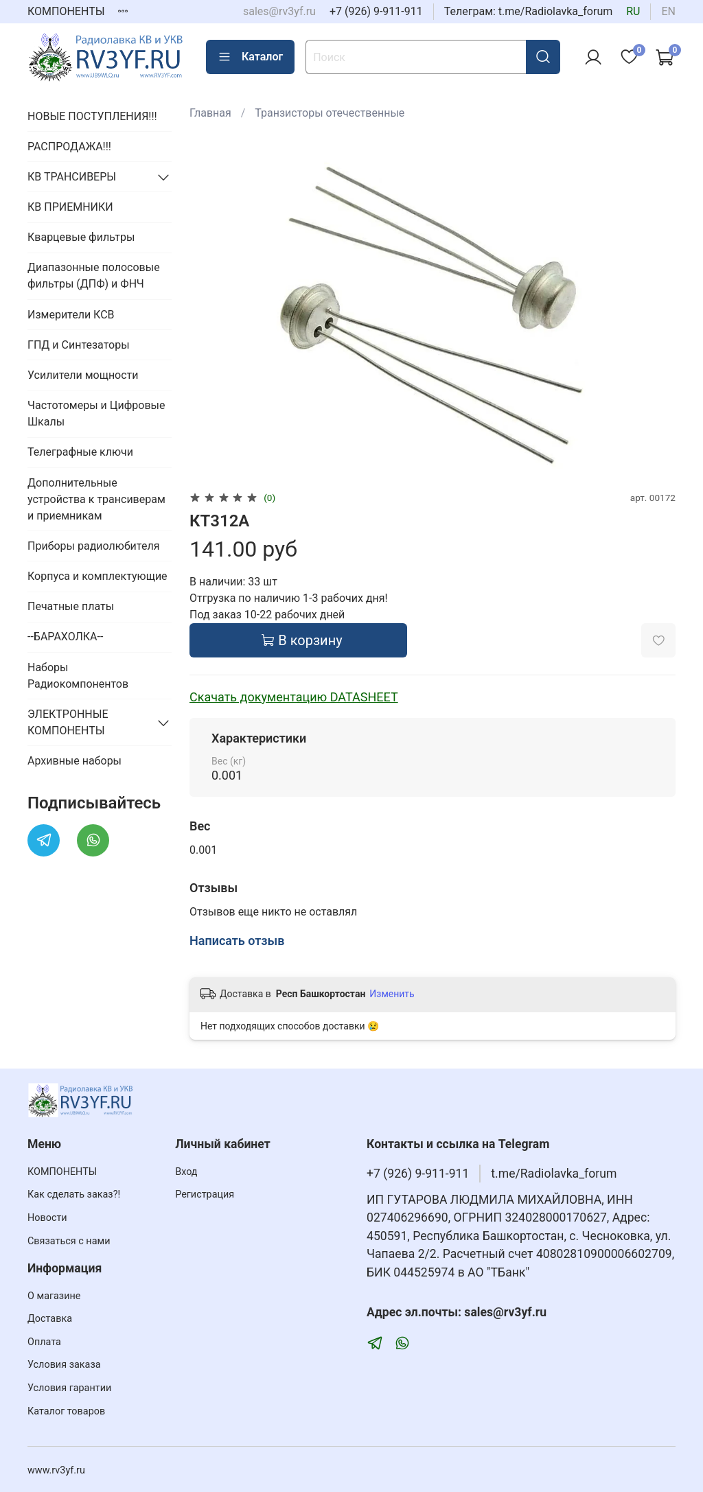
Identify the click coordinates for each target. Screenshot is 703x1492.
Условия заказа (64, 1365)
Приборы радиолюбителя (93, 545)
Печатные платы (70, 606)
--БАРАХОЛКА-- (65, 636)
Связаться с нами (68, 1241)
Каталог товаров (66, 1411)
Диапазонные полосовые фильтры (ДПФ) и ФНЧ (93, 275)
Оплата (44, 1342)
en (668, 11)
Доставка (49, 1319)
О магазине (53, 1296)
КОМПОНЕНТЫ (66, 11)
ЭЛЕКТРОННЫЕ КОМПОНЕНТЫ (67, 722)
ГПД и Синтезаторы (78, 344)
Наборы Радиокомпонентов (77, 675)
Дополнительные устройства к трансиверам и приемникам (96, 499)
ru (633, 11)
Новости (47, 1218)
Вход (186, 1172)
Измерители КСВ (71, 314)
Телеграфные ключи (80, 451)
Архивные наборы (74, 760)
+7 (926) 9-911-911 (376, 11)
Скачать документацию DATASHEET (293, 697)
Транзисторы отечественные (329, 112)
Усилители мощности (83, 375)
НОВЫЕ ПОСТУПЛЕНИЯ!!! (92, 116)
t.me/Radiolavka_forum (553, 1173)
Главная (210, 112)
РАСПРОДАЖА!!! (69, 146)
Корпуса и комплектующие (97, 576)
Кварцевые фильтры (81, 237)
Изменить (391, 993)
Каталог (250, 57)
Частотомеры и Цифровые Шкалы (96, 413)
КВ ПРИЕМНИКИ (70, 206)
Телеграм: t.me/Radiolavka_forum (528, 11)
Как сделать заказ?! (73, 1194)
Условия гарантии (69, 1388)
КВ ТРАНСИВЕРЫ (71, 176)
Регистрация (204, 1194)
